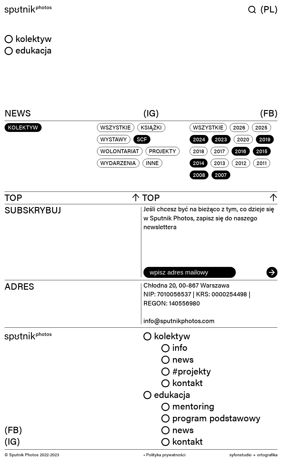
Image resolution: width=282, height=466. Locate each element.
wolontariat (119, 151)
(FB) (268, 113)
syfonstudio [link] (240, 454)
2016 (240, 151)
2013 (219, 163)
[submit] (272, 272)
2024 (199, 139)
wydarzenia (118, 163)
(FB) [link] (13, 429)
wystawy (113, 139)
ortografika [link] (267, 454)
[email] (189, 272)
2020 (243, 139)
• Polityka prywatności (164, 454)
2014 (198, 163)
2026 (239, 127)
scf (142, 139)
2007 (221, 174)
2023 (221, 139)
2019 (264, 139)
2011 (261, 163)
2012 (240, 163)
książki (151, 127)
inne (152, 163)
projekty (162, 151)
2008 (199, 174)
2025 (261, 127)
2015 (261, 151)
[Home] (72, 10)
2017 (219, 151)
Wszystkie (115, 127)
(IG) (151, 113)
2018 (198, 151)
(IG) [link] (12, 441)
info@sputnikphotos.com (179, 320)
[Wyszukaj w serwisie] (254, 9)
